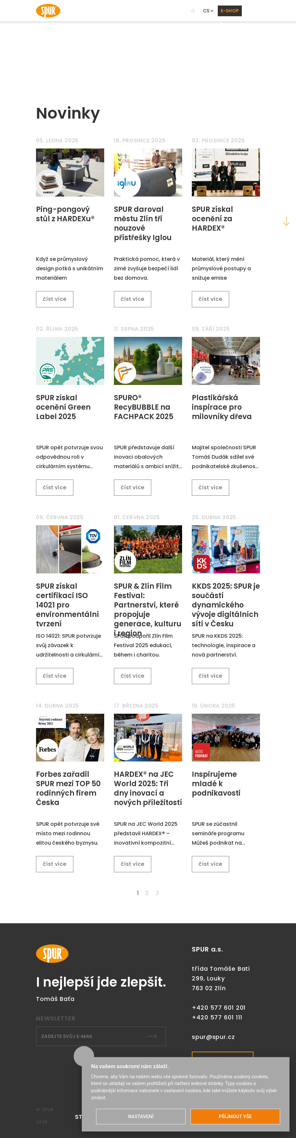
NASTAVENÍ (141, 1116)
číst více (55, 299)
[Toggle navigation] (251, 10)
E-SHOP (230, 10)
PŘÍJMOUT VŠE (235, 1116)
